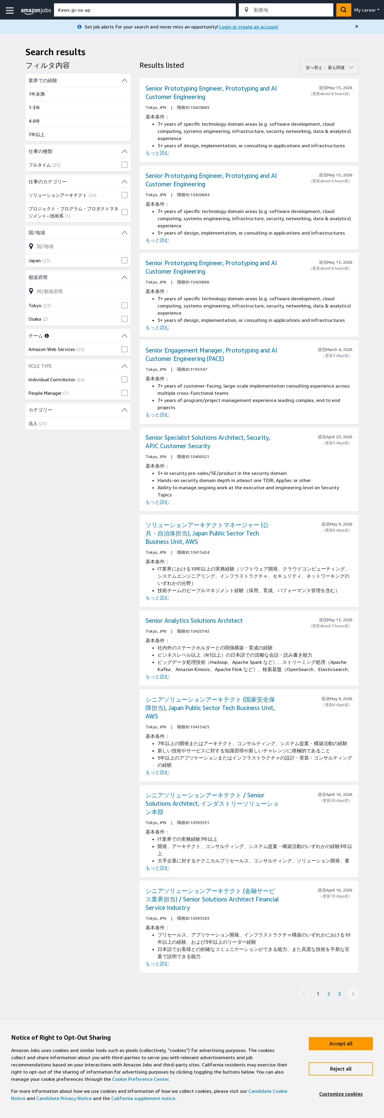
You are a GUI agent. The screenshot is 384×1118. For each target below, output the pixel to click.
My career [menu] (365, 10)
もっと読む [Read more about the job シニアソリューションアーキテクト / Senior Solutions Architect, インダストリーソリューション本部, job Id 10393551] (158, 868)
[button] (10, 10)
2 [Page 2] (328, 994)
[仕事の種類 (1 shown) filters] (78, 151)
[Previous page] (303, 993)
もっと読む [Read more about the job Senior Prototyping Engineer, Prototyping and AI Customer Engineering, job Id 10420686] (158, 327)
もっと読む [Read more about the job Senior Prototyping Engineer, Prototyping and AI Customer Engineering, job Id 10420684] (158, 240)
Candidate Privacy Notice (64, 1098)
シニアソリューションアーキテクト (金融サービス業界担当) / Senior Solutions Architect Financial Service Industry (212, 899)
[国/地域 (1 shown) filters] (78, 232)
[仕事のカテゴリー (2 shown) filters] (78, 181)
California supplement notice (143, 1098)
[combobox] (145, 9)
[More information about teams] (47, 335)
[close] (356, 26)
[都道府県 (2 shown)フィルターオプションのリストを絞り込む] (78, 291)
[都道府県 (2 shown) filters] (78, 277)
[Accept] (341, 1043)
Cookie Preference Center (140, 1079)
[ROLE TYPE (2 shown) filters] (78, 366)
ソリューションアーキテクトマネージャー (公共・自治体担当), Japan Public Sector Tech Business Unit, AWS (207, 533)
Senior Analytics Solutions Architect (194, 620)
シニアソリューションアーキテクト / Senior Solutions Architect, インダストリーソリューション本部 (212, 803)
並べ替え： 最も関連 (325, 67)
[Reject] (341, 1068)
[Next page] (353, 993)
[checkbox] (78, 165)
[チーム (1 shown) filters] (124, 335)
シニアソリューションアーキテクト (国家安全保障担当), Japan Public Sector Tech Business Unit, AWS (210, 708)
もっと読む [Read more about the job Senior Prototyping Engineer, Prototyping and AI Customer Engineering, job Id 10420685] (158, 153)
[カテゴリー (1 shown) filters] (78, 409)
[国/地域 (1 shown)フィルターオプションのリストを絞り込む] (78, 246)
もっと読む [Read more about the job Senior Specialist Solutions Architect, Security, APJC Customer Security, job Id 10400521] (158, 502)
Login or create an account (248, 27)
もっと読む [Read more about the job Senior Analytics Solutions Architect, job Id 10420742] (158, 676)
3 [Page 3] (339, 994)
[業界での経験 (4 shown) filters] (78, 80)
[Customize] (341, 1094)
